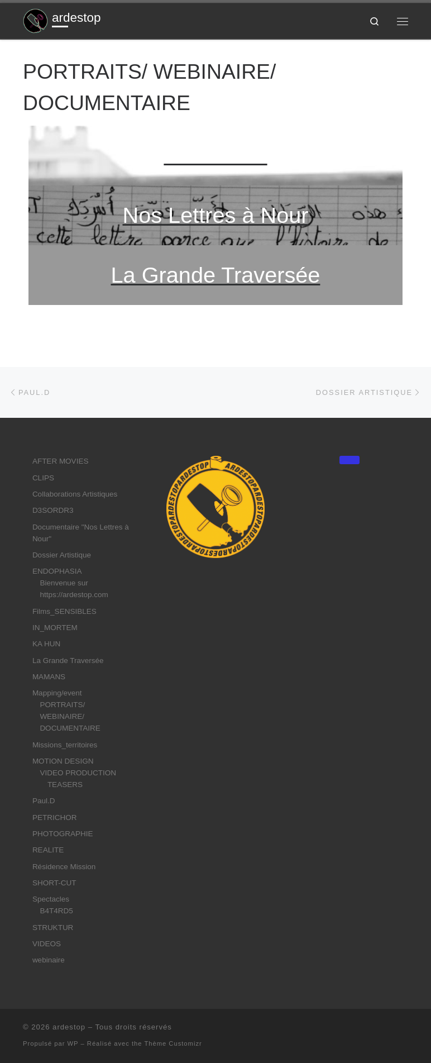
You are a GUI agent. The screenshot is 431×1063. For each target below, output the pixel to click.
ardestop (68, 1027)
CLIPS (43, 478)
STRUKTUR (53, 927)
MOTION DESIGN (63, 761)
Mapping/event (57, 693)
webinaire (48, 960)
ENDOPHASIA (57, 571)
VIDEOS (46, 944)
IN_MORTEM (55, 627)
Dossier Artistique (61, 555)
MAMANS (48, 677)
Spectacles (50, 899)
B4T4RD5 (56, 911)
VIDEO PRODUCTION (78, 773)
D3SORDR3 (53, 510)
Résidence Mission (63, 866)
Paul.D (43, 801)
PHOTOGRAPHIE (62, 834)
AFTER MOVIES (60, 461)
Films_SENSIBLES (64, 611)
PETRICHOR (54, 817)
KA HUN (46, 644)
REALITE (48, 850)
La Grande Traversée (68, 660)
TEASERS (65, 784)
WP (73, 1043)
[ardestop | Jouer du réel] (35, 20)
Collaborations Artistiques (74, 494)
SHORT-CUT (54, 883)
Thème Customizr (173, 1043)
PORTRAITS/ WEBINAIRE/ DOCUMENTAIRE (70, 716)
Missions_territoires (64, 745)
